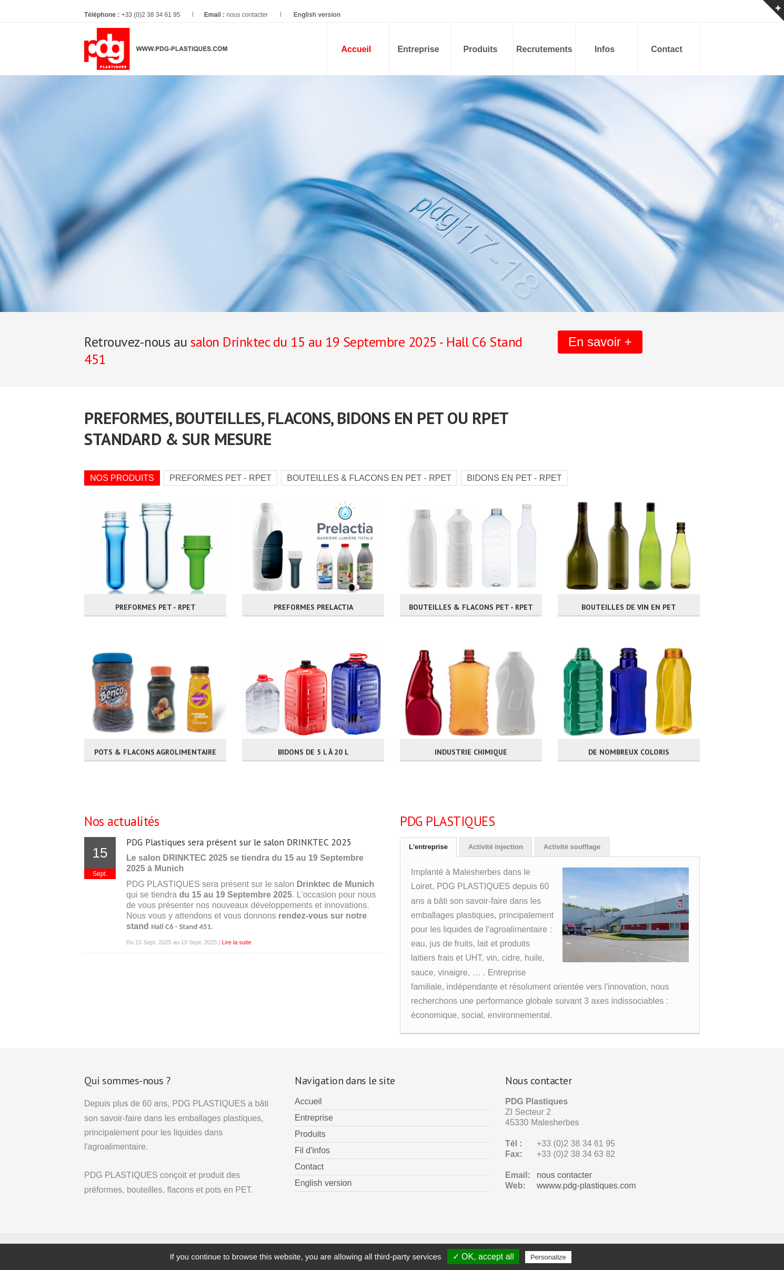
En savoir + (600, 342)
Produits (481, 49)
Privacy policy (599, 1257)
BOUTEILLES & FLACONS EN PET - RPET (369, 477)
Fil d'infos (312, 1150)
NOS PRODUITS (122, 477)
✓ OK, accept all (483, 1256)
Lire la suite (236, 942)
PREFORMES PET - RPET (220, 477)
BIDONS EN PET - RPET (514, 477)
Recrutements (544, 49)
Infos (605, 49)
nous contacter (247, 14)
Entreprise (418, 49)
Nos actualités (121, 821)
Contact (666, 49)
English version (323, 1182)
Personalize (548, 1257)
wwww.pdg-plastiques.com (586, 1185)
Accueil (308, 1101)
